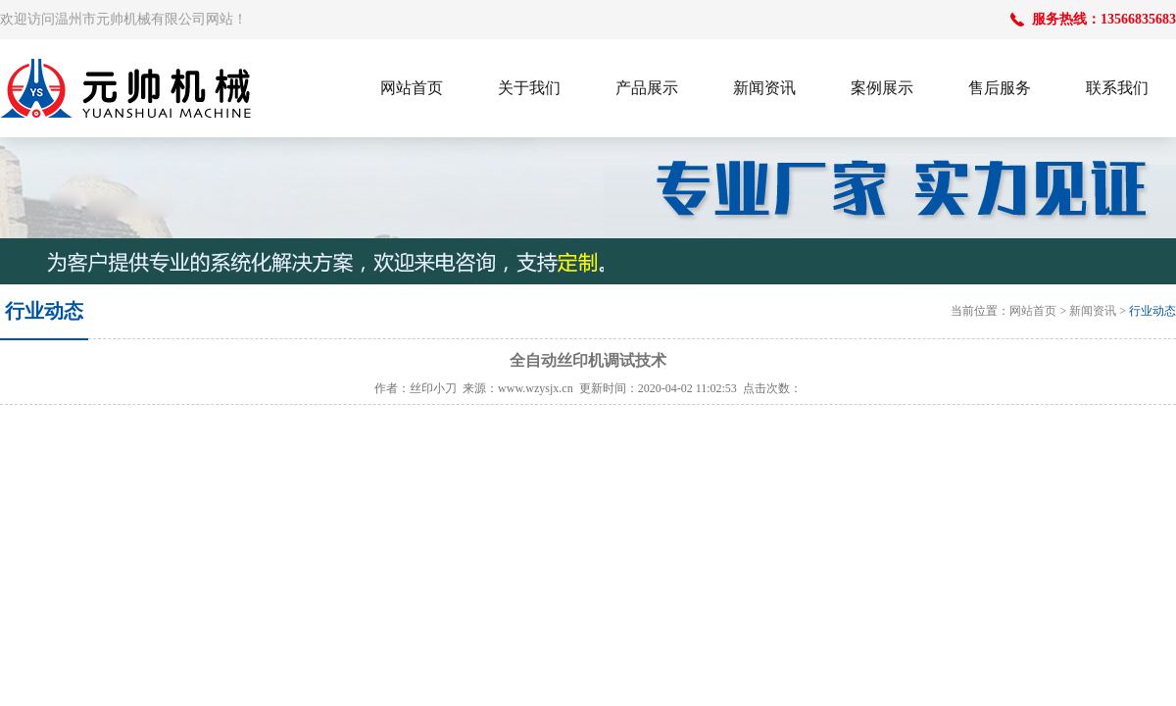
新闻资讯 (1092, 311)
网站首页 (1032, 311)
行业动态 (1152, 311)
